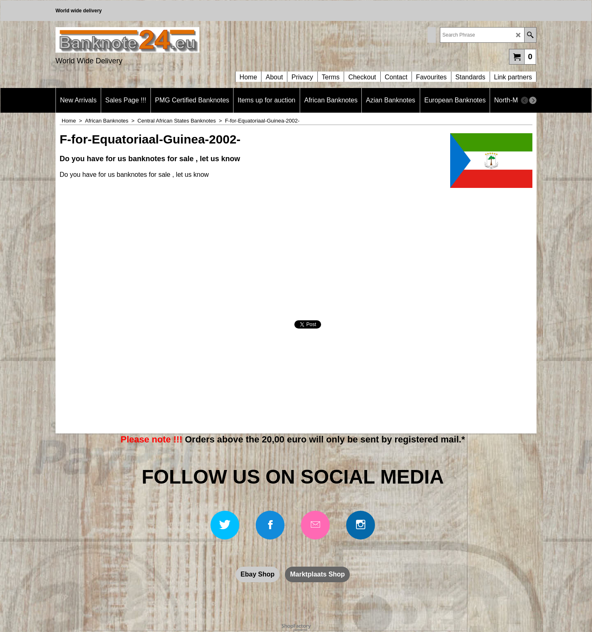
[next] (532, 100)
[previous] (524, 100)
